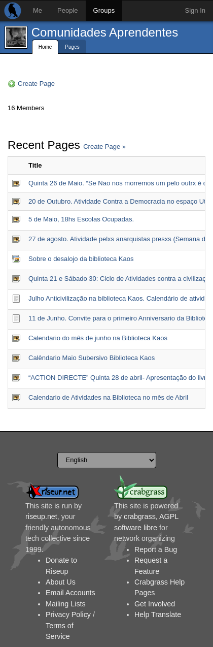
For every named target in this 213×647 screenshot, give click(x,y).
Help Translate (157, 614)
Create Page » (104, 146)
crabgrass (140, 516)
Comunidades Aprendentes (105, 32)
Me (37, 10)
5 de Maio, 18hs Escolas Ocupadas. (81, 219)
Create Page (36, 83)
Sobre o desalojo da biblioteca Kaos (80, 259)
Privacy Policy (68, 614)
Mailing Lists (66, 604)
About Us (61, 582)
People (67, 10)
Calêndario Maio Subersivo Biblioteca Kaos (91, 358)
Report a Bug (155, 549)
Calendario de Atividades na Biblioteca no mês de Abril (108, 397)
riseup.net (41, 516)
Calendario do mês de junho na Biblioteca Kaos (97, 338)
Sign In (195, 10)
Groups (104, 10)
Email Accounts (70, 593)
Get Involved (154, 604)
